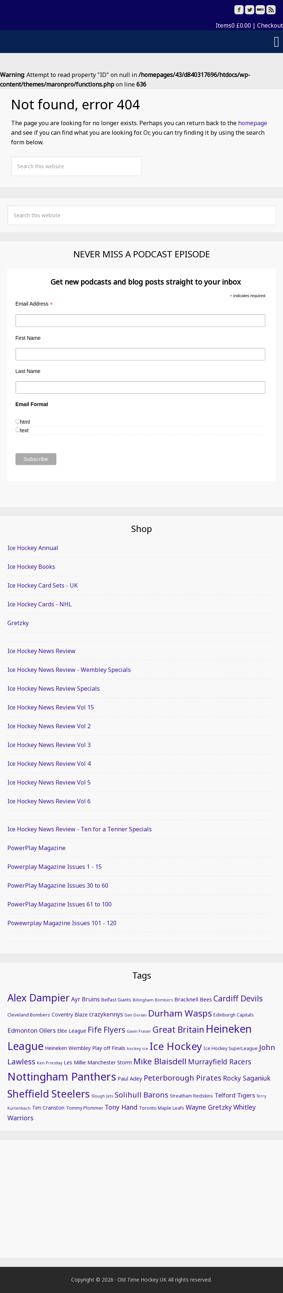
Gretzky (18, 623)
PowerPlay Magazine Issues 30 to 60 (57, 885)
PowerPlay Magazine (36, 848)
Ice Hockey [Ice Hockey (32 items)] (176, 1046)
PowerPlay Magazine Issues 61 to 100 (59, 904)
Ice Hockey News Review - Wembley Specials (69, 670)
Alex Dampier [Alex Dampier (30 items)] (38, 997)
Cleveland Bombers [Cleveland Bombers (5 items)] (28, 1015)
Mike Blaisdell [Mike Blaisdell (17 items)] (159, 1061)
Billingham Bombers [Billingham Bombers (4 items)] (153, 1000)
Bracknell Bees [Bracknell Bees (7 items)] (193, 999)
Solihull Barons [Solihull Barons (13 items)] (141, 1095)
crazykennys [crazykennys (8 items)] (106, 1014)
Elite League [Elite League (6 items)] (71, 1030)
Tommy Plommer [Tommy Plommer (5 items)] (84, 1108)
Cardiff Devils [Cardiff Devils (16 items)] (238, 998)
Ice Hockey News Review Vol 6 (49, 801)
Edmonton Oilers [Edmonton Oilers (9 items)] (31, 1030)
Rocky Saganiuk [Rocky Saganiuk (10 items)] (246, 1078)
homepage (252, 123)
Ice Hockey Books (31, 567)
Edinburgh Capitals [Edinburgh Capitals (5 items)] (233, 1015)
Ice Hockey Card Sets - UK (42, 585)
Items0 (233, 25)
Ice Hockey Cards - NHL (39, 604)
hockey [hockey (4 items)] (134, 1048)
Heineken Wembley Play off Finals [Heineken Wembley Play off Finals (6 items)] (85, 1047)
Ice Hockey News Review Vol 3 (49, 745)
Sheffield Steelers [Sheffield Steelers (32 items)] (48, 1093)
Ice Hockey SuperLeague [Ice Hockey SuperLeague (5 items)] (230, 1048)
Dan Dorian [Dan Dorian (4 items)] (136, 1015)
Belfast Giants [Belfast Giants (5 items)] (116, 1000)
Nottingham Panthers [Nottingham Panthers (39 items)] (61, 1076)
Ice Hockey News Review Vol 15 (50, 707)
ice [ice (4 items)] (145, 1048)
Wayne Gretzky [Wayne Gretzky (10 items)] (209, 1107)
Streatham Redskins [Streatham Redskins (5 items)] (191, 1096)
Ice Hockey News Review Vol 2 (49, 726)
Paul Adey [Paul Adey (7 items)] (130, 1078)
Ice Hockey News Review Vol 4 (49, 764)
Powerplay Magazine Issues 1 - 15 (54, 867)
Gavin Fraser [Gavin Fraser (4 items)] (139, 1031)
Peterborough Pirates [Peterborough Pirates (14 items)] (182, 1077)
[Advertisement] (141, 1198)
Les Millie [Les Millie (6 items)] (75, 1062)
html (25, 422)
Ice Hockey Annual (32, 548)
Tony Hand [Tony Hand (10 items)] (121, 1107)
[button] (141, 41)
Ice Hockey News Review (41, 651)
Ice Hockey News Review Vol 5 (49, 782)
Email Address (34, 303)
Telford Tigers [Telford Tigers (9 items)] (234, 1095)
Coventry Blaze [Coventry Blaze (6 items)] (70, 1014)
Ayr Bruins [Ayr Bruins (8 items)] (85, 999)
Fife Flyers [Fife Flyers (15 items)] (106, 1030)
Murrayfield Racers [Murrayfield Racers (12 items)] (219, 1062)
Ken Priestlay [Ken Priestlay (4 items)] (49, 1062)
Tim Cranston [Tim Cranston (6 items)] (48, 1107)
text (24, 430)
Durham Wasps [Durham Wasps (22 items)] (180, 1013)
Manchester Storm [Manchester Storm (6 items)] (109, 1062)
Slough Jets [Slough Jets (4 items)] (102, 1096)
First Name (28, 338)
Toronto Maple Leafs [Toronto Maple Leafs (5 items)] (161, 1108)
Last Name (28, 371)
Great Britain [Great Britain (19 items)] (178, 1029)
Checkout (270, 25)
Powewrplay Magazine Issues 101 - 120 (61, 923)
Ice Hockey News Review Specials (53, 688)
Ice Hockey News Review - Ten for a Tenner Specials (79, 829)
